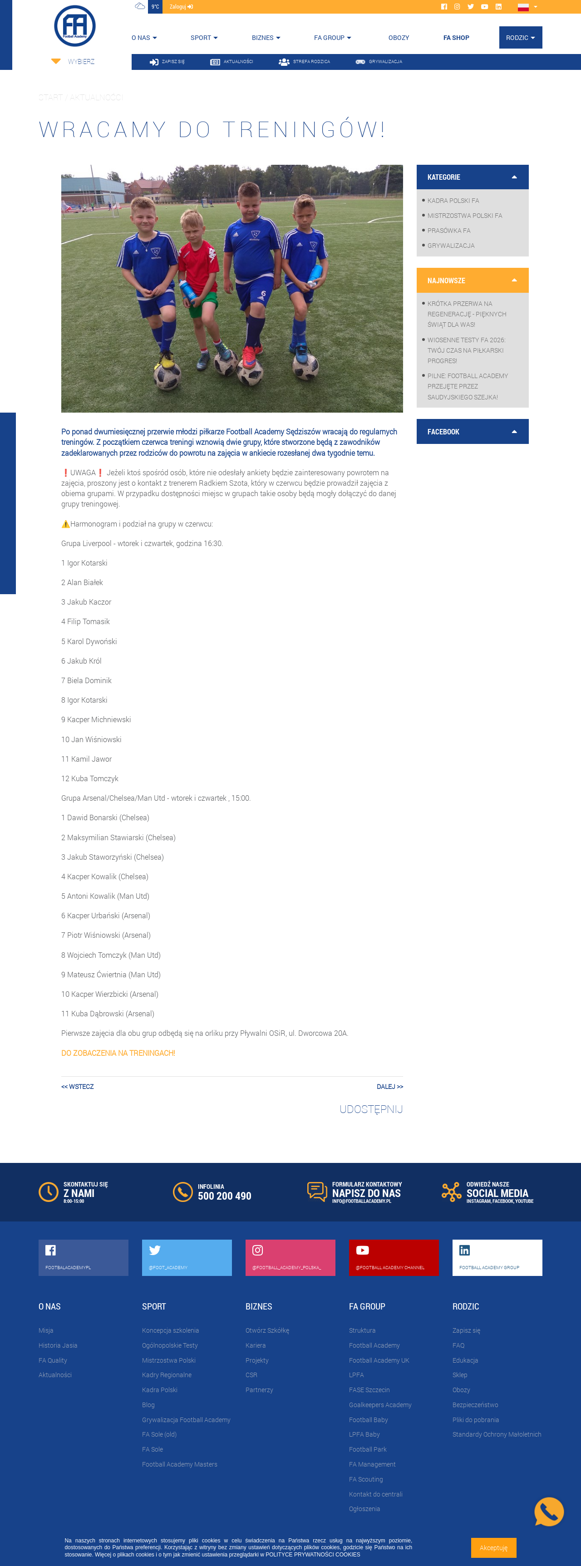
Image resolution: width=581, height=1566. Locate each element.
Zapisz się (466, 1330)
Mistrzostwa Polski (169, 1360)
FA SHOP (456, 37)
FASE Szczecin (369, 1389)
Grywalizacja (451, 245)
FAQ (458, 1345)
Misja (46, 1330)
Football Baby (368, 1419)
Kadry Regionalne (167, 1374)
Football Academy (374, 1345)
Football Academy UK (379, 1360)
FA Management (372, 1464)
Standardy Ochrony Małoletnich (497, 1434)
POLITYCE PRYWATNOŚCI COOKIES (313, 1554)
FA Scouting (366, 1479)
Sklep (460, 1374)
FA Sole (152, 1449)
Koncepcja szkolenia (170, 1330)
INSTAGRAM (479, 1200)
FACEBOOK (502, 1200)
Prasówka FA (449, 230)
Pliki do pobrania (476, 1419)
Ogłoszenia (364, 1508)
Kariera (256, 1345)
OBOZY (399, 37)
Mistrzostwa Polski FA (465, 215)
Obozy (461, 1389)
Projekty (257, 1360)
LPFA (356, 1374)
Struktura (362, 1330)
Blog (148, 1404)
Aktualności (55, 1374)
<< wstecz (77, 1086)
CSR (251, 1374)
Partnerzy (259, 1389)
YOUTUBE (524, 1200)
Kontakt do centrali (376, 1494)
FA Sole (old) (159, 1434)
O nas (141, 37)
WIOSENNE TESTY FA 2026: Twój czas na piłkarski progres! (467, 350)
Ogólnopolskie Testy (170, 1345)
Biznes (263, 37)
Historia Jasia (58, 1345)
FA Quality (53, 1360)
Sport (201, 37)
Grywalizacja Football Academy (186, 1419)
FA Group (329, 37)
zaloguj (181, 6)
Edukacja (465, 1360)
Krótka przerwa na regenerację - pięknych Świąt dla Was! (467, 314)
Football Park (368, 1449)
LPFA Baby (364, 1434)
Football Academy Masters (179, 1464)
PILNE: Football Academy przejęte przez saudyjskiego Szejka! (468, 386)
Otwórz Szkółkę (267, 1330)
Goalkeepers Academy (380, 1404)
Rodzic (517, 37)
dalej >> (390, 1086)
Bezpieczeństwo (475, 1404)
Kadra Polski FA (453, 200)
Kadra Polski (159, 1389)
